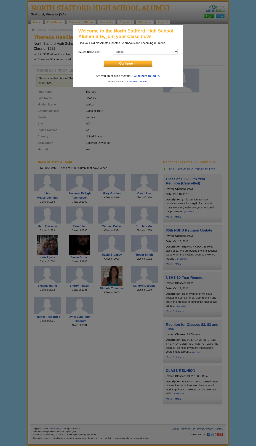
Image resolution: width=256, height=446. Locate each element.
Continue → (128, 63)
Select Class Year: (89, 51)
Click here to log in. (147, 75)
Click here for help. (137, 81)
